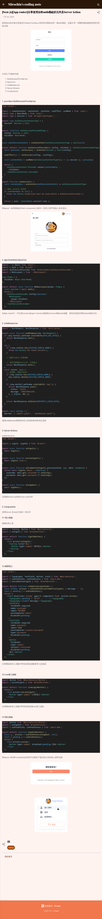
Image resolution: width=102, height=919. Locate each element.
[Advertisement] (48, 878)
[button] (98, 13)
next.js (11, 847)
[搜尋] (98, 5)
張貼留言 (8, 856)
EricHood (56, 911)
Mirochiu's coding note (24, 4)
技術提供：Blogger (51, 906)
